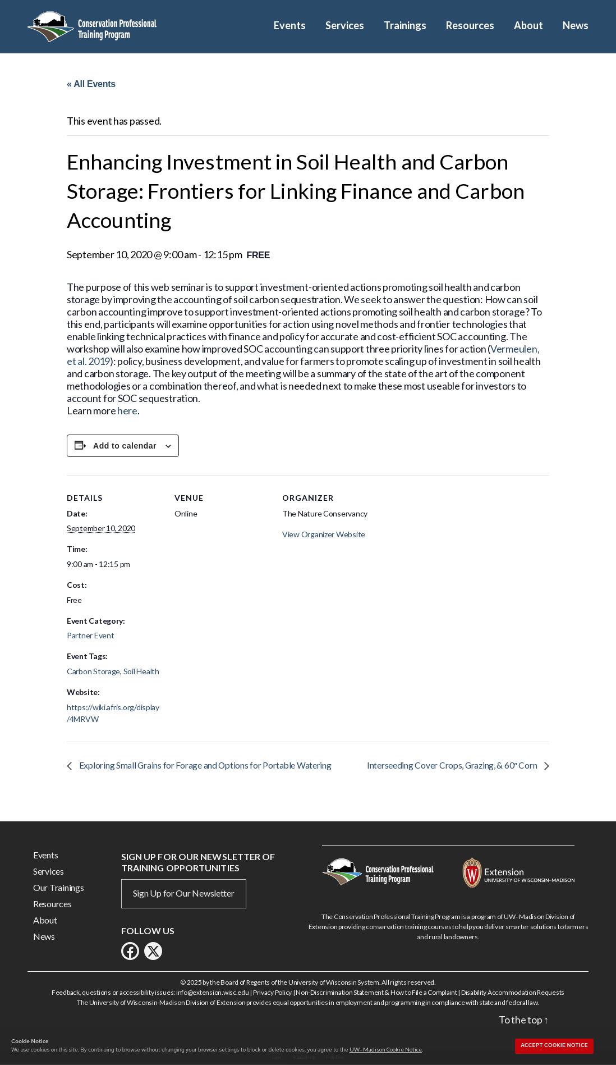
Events (290, 25)
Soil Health (141, 672)
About (528, 25)
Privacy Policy (272, 993)
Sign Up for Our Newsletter (184, 894)
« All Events (91, 84)
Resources (470, 25)
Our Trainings (58, 888)
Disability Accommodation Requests (512, 993)
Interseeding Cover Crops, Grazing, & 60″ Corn (452, 766)
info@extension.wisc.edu (212, 993)
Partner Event (90, 636)
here (127, 411)
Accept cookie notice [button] (554, 1045)
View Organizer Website (323, 535)
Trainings (405, 25)
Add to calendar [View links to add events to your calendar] (125, 446)
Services (344, 25)
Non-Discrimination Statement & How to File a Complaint (376, 993)
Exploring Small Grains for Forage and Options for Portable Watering (205, 766)
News (576, 25)
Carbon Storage (93, 672)
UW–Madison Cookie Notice (386, 1049)
